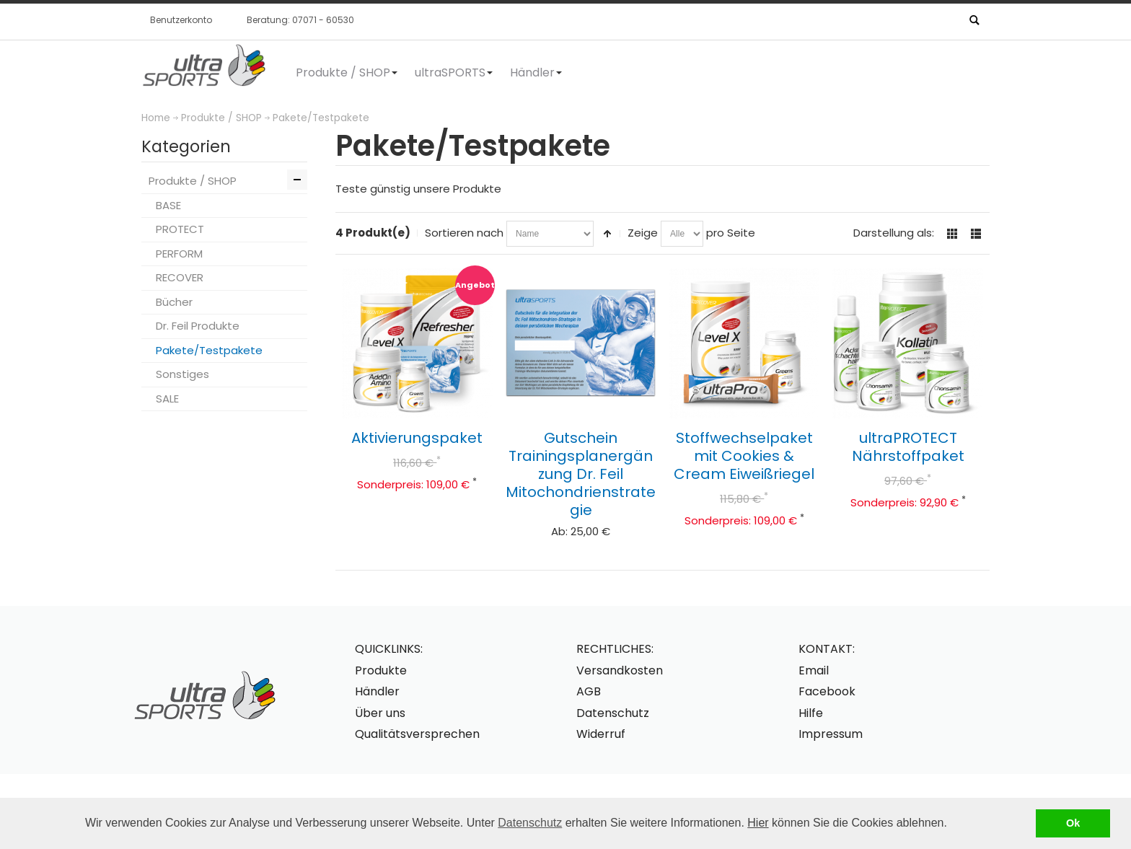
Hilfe (810, 713)
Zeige (643, 232)
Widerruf (600, 734)
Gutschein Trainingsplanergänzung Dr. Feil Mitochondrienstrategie (581, 474)
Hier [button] (757, 823)
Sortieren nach (464, 232)
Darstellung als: (893, 232)
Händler (377, 691)
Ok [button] (1073, 823)
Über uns (380, 713)
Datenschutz (530, 823)
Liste (976, 234)
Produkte (381, 670)
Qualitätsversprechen (417, 734)
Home (155, 118)
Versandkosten (619, 670)
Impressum (830, 734)
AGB (588, 691)
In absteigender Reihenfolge (607, 234)
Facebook (826, 691)
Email (813, 670)
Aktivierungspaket (417, 438)
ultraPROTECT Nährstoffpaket (908, 447)
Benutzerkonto (181, 20)
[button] (952, 824)
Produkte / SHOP (221, 118)
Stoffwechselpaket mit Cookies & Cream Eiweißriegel (744, 456)
